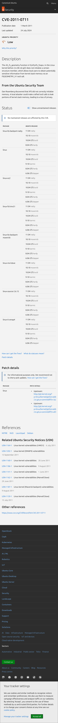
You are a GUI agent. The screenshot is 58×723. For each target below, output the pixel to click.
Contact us (8, 662)
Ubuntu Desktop (9, 576)
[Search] (47, 3)
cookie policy (9, 710)
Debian (30, 433)
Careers (26, 668)
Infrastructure (17, 633)
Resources (41, 668)
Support (5, 616)
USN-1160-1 (7, 460)
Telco (38, 652)
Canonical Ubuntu (9, 3)
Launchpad (20, 433)
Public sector (28, 652)
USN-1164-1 (7, 445)
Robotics (6, 559)
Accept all (37, 716)
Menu (53, 3)
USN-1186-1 (7, 466)
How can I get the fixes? (12, 353)
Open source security (11, 637)
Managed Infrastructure (35, 633)
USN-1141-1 (7, 472)
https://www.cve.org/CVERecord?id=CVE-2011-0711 (24, 513)
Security (5, 593)
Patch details (7, 357)
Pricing (5, 621)
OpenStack (7, 531)
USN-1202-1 (7, 451)
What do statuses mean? (34, 353)
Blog (33, 668)
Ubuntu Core (7, 571)
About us (5, 668)
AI (3, 633)
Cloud (4, 587)
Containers (6, 604)
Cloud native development (13, 640)
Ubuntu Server (8, 582)
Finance (45, 652)
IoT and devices (28, 637)
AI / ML (5, 554)
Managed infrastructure (12, 548)
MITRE (4, 433)
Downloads (7, 610)
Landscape (6, 599)
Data (7, 633)
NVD (11, 433)
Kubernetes (7, 542)
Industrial (18, 652)
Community (16, 668)
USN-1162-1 (7, 477)
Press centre (7, 672)
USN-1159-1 (7, 496)
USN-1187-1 (7, 487)
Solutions (6, 627)
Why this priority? (9, 48)
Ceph (4, 537)
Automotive (7, 652)
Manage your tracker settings (16, 716)
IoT (3, 565)
